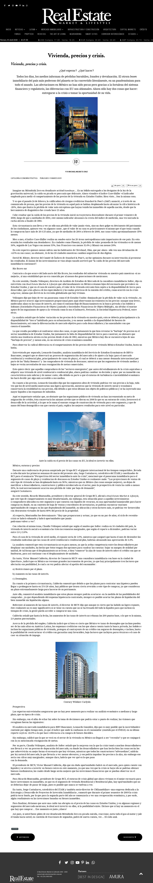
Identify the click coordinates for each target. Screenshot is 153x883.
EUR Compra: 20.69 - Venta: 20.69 (97, 35)
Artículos (15, 824)
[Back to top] (141, 869)
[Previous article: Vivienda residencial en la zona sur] (23, 832)
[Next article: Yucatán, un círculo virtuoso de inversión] (130, 832)
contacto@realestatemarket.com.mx (49, 869)
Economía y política (28, 173)
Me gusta (117, 180)
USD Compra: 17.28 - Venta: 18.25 (56, 35)
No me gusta (133, 180)
